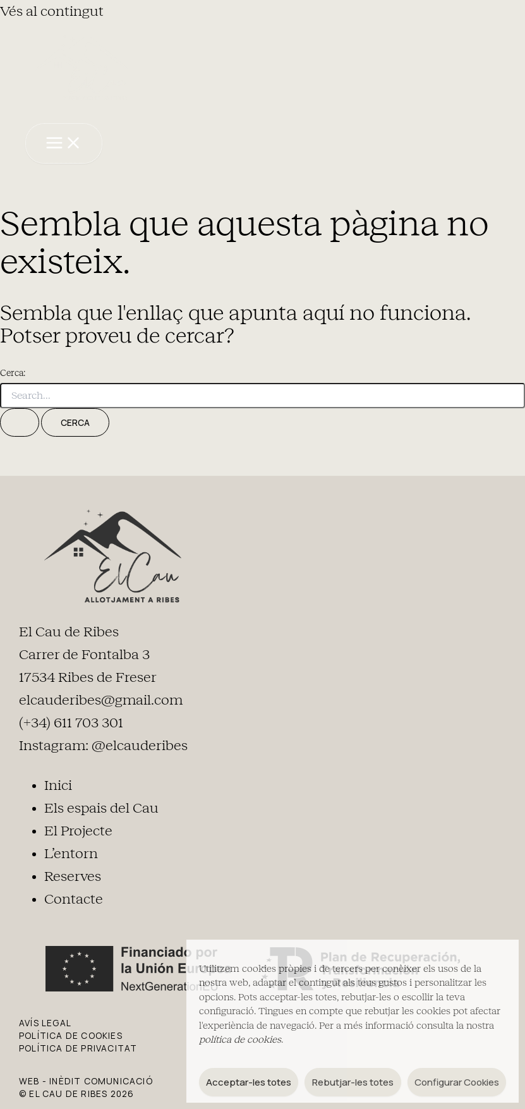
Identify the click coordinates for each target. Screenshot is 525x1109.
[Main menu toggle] (63, 143)
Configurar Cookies (456, 1082)
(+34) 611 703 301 (71, 722)
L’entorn (71, 853)
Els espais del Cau (101, 808)
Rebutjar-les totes (353, 1082)
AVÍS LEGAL (45, 1023)
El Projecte (78, 831)
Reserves (72, 876)
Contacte (73, 899)
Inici (58, 785)
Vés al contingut (52, 11)
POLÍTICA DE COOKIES (71, 1035)
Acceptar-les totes (248, 1082)
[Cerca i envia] (19, 422)
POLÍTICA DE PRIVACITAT (78, 1048)
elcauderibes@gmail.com (101, 700)
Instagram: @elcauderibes (103, 745)
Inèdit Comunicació (101, 1081)
